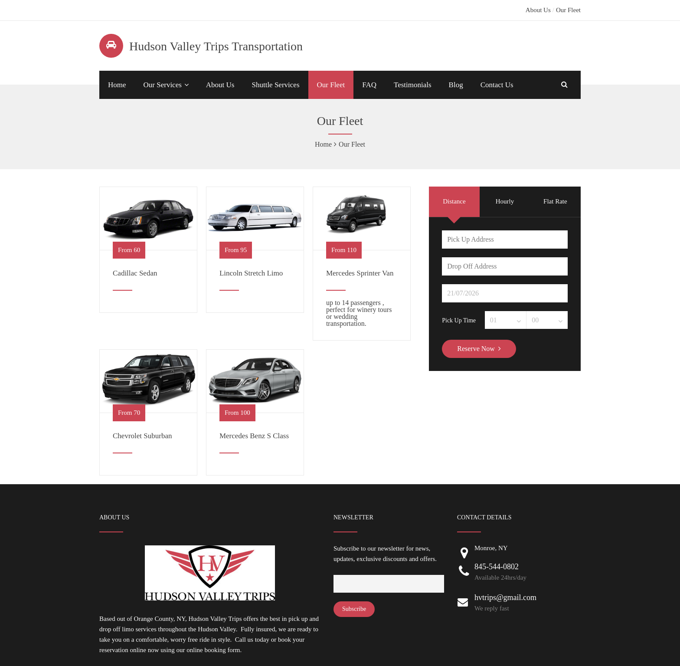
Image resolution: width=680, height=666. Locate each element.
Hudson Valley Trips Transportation (216, 46)
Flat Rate (555, 201)
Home (117, 85)
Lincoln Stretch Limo (251, 273)
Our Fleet (568, 10)
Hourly (505, 201)
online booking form (213, 649)
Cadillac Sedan (135, 273)
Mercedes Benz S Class (254, 436)
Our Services (163, 85)
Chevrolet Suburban (142, 436)
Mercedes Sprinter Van (359, 273)
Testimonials (413, 85)
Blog (456, 85)
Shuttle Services (275, 85)
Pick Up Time (459, 320)
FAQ (369, 85)
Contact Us (497, 85)
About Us (538, 10)
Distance (454, 201)
